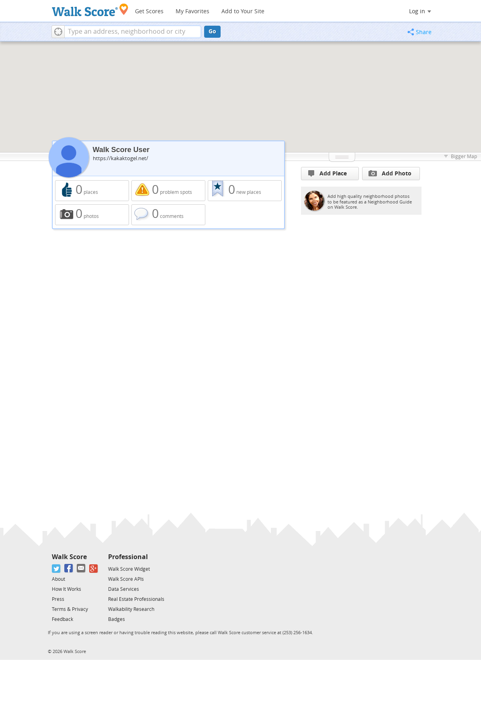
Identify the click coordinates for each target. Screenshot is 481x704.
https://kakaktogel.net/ (120, 158)
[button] (58, 31)
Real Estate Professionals (136, 599)
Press (58, 599)
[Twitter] (56, 568)
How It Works (66, 589)
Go (212, 31)
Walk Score (69, 557)
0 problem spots (168, 191)
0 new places (244, 191)
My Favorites (192, 11)
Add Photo (389, 173)
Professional (128, 557)
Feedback (62, 619)
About (58, 579)
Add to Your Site (242, 11)
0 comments (168, 215)
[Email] (81, 568)
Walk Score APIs (126, 579)
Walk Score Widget (129, 569)
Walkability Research (131, 609)
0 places (92, 191)
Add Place (327, 173)
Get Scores (149, 11)
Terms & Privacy (70, 609)
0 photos (92, 215)
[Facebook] (69, 568)
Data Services (123, 589)
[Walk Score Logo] (90, 9)
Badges (116, 619)
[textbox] (132, 31)
